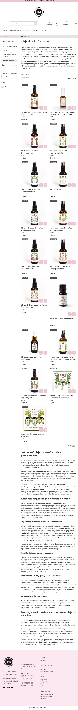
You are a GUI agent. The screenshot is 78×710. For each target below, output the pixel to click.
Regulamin (44, 680)
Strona (70, 78)
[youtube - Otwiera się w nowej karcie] (12, 687)
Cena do (14, 74)
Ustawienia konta (46, 696)
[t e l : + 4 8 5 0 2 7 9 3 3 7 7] (10, 671)
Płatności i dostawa (47, 684)
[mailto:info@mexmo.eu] (10, 674)
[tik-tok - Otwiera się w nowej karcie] (9, 687)
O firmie (43, 660)
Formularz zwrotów (47, 671)
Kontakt (43, 669)
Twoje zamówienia (47, 694)
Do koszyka (45, 108)
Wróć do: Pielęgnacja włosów (9, 55)
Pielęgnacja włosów (12, 36)
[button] (35, 23)
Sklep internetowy (37, 707)
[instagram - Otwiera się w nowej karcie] (7, 687)
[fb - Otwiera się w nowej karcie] (4, 687)
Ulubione (43, 699)
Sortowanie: (25, 74)
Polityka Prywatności (47, 682)
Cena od (4, 74)
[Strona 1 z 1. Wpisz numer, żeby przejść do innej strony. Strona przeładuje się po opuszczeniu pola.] (73, 79)
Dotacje (43, 686)
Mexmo (2, 36)
